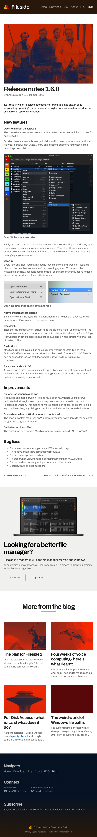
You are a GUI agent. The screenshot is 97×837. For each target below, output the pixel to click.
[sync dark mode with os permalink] (2, 366)
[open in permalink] (2, 261)
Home (43, 6)
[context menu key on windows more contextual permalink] (2, 414)
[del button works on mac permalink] (2, 427)
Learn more (14, 577)
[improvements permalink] (2, 387)
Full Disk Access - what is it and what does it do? (24, 722)
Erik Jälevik (55, 827)
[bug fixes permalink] (2, 441)
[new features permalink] (2, 122)
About (74, 6)
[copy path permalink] (2, 326)
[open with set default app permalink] (2, 128)
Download (55, 6)
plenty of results (21, 736)
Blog (90, 6)
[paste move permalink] (2, 346)
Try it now (38, 577)
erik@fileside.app (15, 791)
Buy (66, 6)
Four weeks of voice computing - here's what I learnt (68, 659)
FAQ (82, 6)
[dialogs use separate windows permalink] (2, 394)
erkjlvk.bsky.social (42, 791)
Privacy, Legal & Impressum (35, 832)
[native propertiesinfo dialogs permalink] (2, 313)
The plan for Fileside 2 (23, 654)
